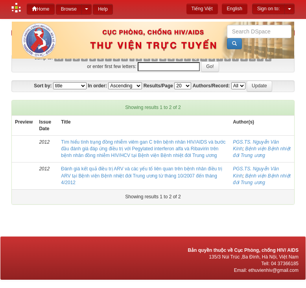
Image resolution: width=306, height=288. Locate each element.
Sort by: (43, 86)
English (234, 8)
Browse (69, 9)
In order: (97, 86)
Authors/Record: (211, 86)
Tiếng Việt (202, 8)
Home (40, 9)
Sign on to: (268, 8)
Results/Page (158, 86)
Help (103, 9)
